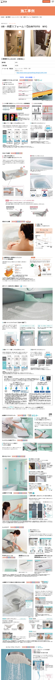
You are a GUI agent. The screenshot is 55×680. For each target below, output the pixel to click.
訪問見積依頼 (46, 1)
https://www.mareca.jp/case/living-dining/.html (32, 72)
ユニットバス (15, 17)
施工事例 (8, 17)
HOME (2, 17)
